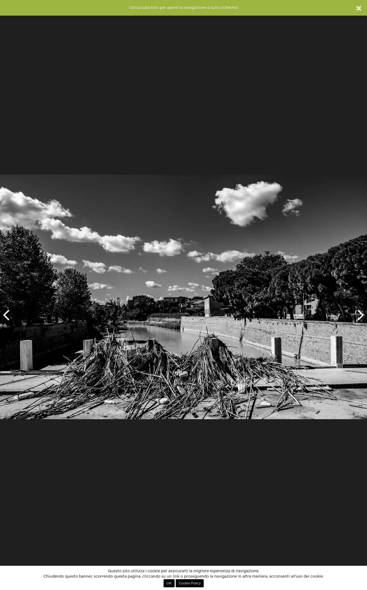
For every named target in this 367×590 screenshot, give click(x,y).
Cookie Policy (190, 583)
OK (169, 583)
